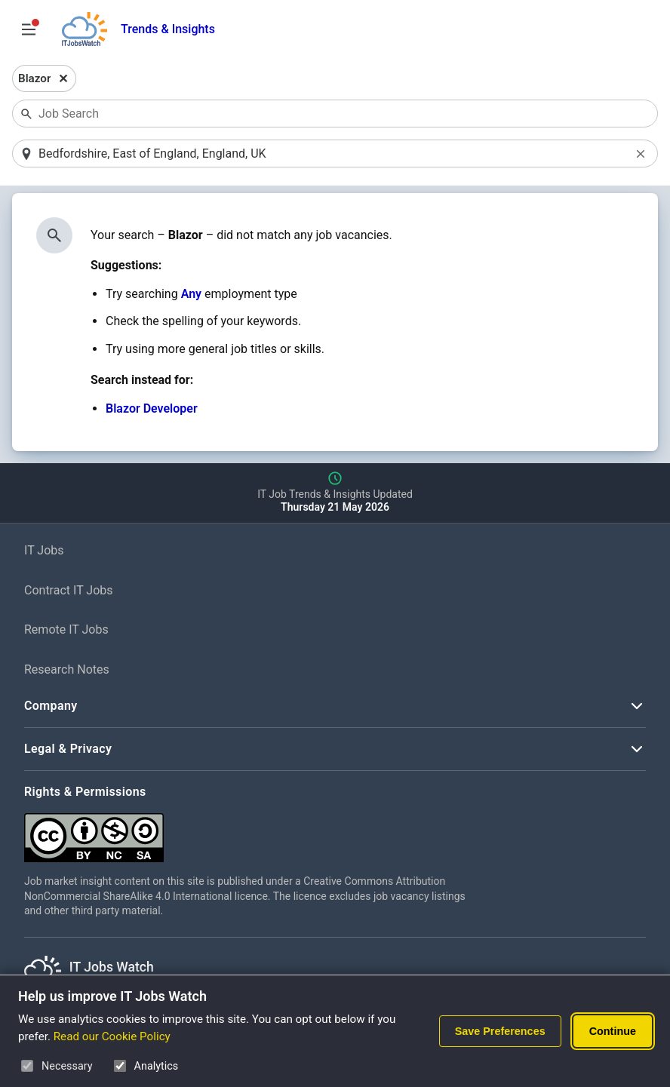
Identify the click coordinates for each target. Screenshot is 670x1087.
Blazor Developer (152, 408)
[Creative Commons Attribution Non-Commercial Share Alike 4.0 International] (250, 831)
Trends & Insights (168, 29)
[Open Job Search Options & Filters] (28, 29)
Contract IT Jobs (68, 590)
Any (191, 294)
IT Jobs (44, 550)
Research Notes (66, 669)
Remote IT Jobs (66, 629)
